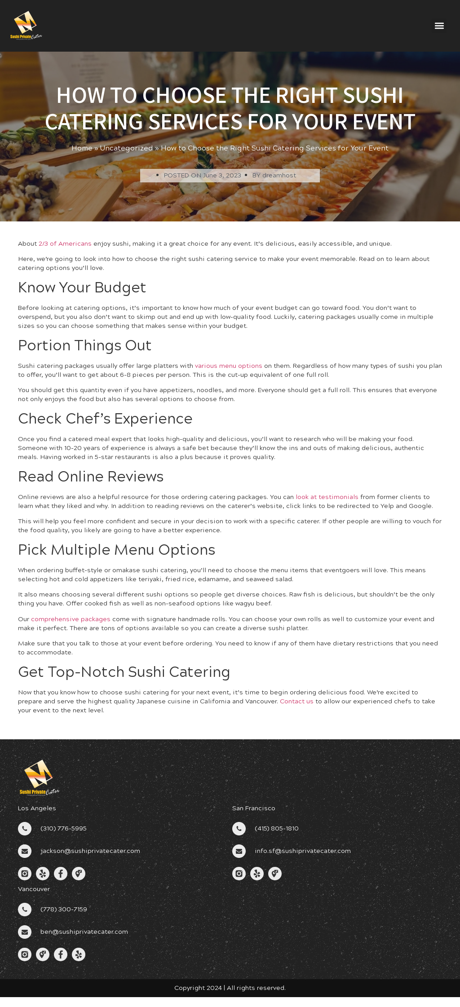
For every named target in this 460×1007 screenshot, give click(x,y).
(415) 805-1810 (277, 838)
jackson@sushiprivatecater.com (90, 861)
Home (82, 157)
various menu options (228, 376)
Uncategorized (126, 157)
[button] (439, 25)
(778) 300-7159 (63, 919)
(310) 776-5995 (63, 838)
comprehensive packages (71, 629)
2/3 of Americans (65, 253)
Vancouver (34, 899)
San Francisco (253, 818)
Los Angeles (37, 818)
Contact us (297, 711)
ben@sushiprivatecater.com (84, 941)
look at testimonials (327, 507)
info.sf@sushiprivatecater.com (303, 861)
